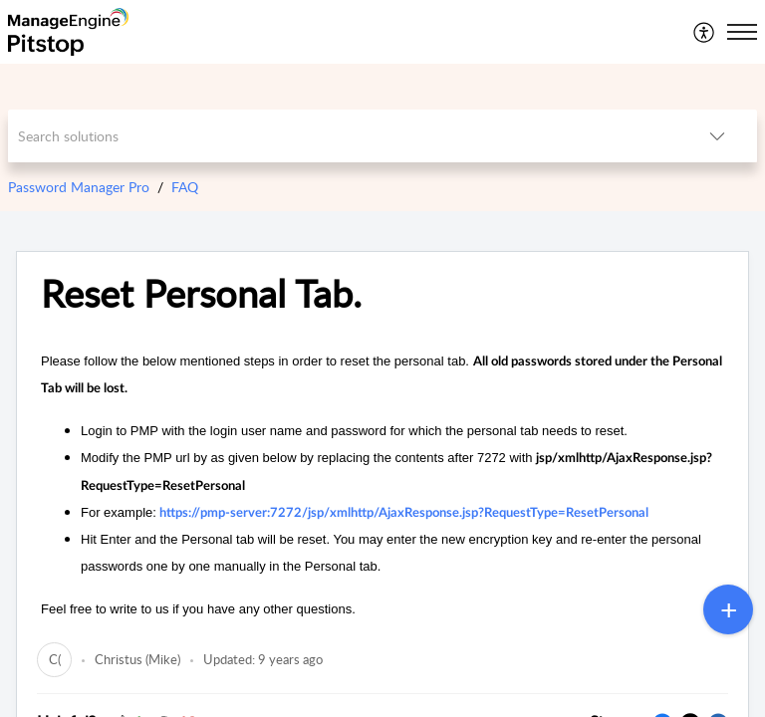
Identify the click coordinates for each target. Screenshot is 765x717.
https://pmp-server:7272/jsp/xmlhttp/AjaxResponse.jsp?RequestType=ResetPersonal (403, 513)
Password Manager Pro (78, 186)
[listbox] (717, 136)
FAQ (184, 186)
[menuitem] (704, 32)
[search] (343, 136)
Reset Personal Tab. (201, 294)
